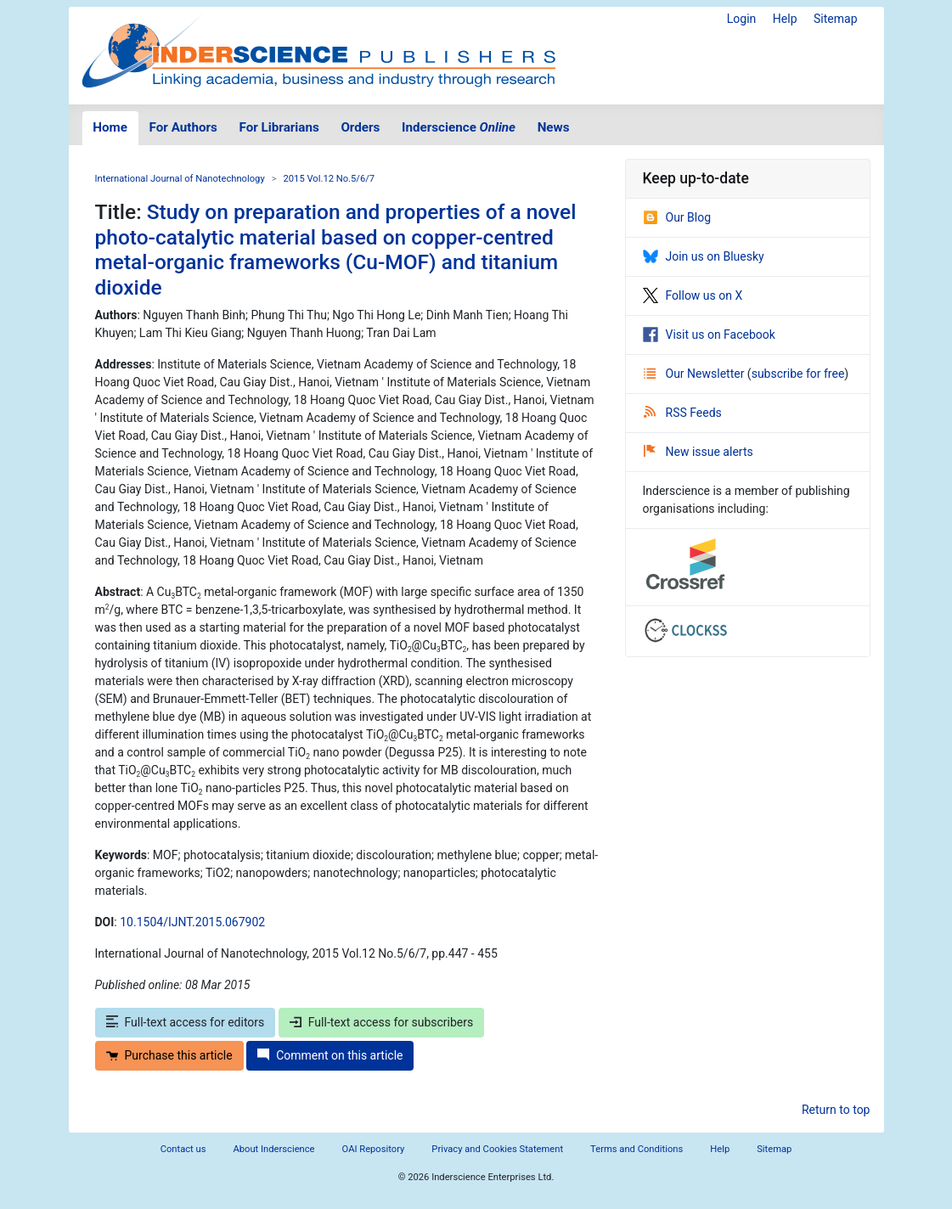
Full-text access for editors (185, 1022)
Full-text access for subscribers (381, 1022)
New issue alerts (698, 451)
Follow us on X (693, 295)
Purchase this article (169, 1055)
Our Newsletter (695, 373)
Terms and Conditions (636, 1149)
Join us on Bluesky (703, 256)
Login (742, 18)
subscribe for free (798, 373)
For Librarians (278, 127)
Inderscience (458, 127)
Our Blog (677, 217)
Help (785, 18)
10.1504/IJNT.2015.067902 (192, 922)
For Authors (183, 127)
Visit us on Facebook (709, 334)
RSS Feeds (683, 412)
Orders (360, 127)
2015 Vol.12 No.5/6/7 (329, 178)
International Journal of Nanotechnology (180, 178)
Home (110, 127)
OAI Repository (373, 1149)
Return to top (836, 1109)
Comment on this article (330, 1055)
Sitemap (835, 18)
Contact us (183, 1149)
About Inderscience (273, 1149)
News (554, 127)
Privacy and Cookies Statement (497, 1149)
